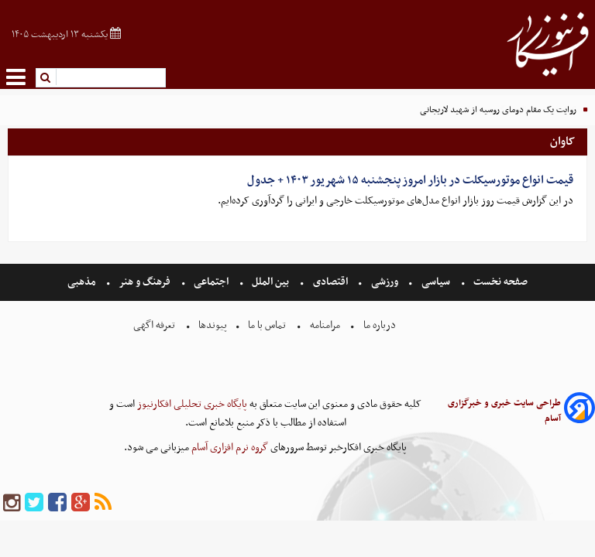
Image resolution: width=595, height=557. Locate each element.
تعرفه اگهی (155, 325)
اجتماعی (211, 282)
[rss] (103, 503)
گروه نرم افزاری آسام (228, 447)
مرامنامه (325, 325)
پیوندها (211, 325)
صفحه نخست (499, 282)
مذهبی (82, 282)
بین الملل (270, 282)
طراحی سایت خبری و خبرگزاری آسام (504, 410)
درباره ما (379, 325)
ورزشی (385, 282)
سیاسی (435, 282)
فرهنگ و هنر (145, 282)
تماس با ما (267, 325)
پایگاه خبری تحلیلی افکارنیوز (191, 404)
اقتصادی (330, 282)
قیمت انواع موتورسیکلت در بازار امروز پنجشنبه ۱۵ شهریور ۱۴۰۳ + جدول (410, 180)
